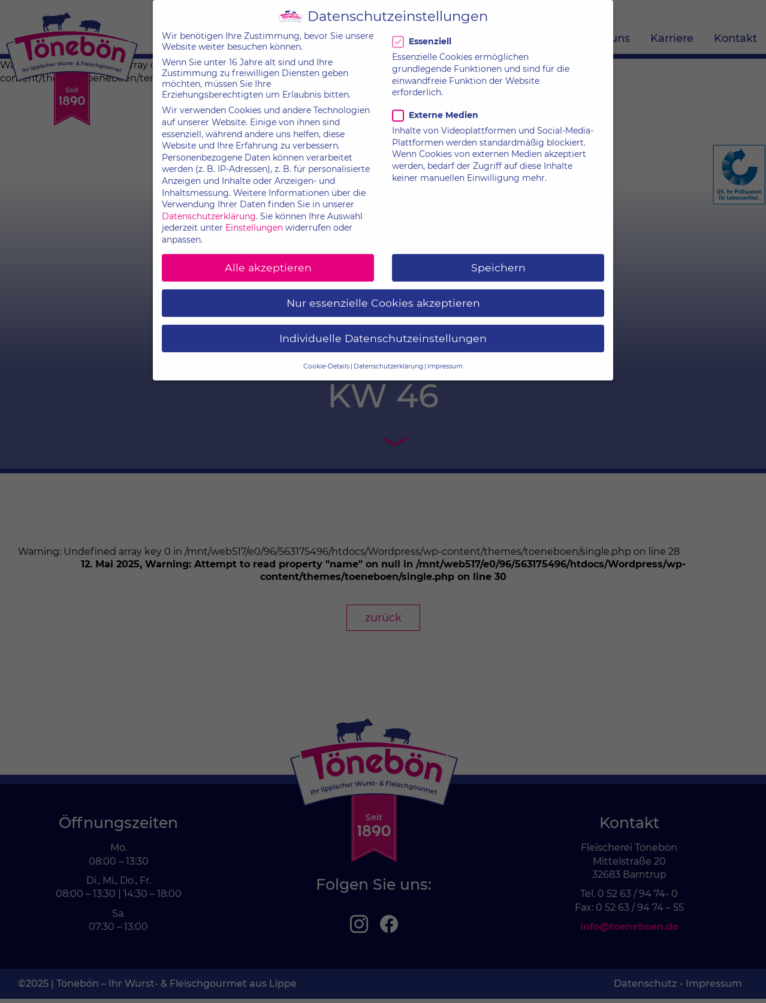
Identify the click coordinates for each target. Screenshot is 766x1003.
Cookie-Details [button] (326, 355)
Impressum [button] (445, 355)
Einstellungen (254, 217)
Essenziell (424, 30)
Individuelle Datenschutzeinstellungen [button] (383, 327)
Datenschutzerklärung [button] (388, 355)
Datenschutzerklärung (209, 205)
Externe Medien (435, 104)
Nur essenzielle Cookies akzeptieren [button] (383, 292)
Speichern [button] (498, 256)
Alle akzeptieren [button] (268, 256)
